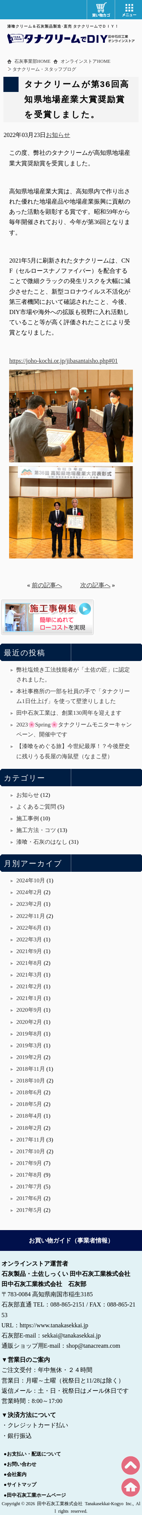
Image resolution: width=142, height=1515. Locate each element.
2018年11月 (30, 1068)
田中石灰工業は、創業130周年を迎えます (69, 712)
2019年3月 (29, 1045)
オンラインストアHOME (85, 61)
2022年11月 (30, 916)
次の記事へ (95, 585)
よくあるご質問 (36, 806)
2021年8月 (29, 963)
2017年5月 (29, 1210)
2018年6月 (29, 1092)
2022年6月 (29, 927)
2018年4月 (29, 1115)
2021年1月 (29, 998)
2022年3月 (29, 939)
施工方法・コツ (36, 830)
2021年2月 (29, 986)
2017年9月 (29, 1163)
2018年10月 (30, 1080)
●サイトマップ (20, 1484)
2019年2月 (29, 1057)
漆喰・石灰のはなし (41, 841)
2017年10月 (30, 1151)
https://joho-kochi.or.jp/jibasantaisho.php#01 (63, 361)
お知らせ (58, 135)
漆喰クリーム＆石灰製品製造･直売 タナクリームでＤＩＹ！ (63, 26)
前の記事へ (47, 585)
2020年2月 (29, 1022)
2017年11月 (30, 1139)
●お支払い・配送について (32, 1454)
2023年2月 (29, 904)
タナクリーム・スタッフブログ (44, 69)
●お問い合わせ (20, 1464)
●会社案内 (15, 1474)
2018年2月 (29, 1128)
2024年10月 (30, 880)
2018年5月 (29, 1104)
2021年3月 (29, 974)
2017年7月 (29, 1186)
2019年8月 (29, 1033)
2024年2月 (29, 892)
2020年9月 (29, 1009)
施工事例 (27, 818)
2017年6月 (29, 1198)
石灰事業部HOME (32, 61)
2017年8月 (29, 1174)
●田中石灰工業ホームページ (35, 1495)
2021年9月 (29, 951)
